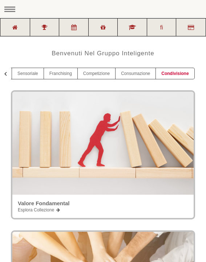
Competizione (96, 73)
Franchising (60, 73)
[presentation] (5, 73)
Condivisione (175, 73)
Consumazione (135, 73)
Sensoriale (27, 73)
